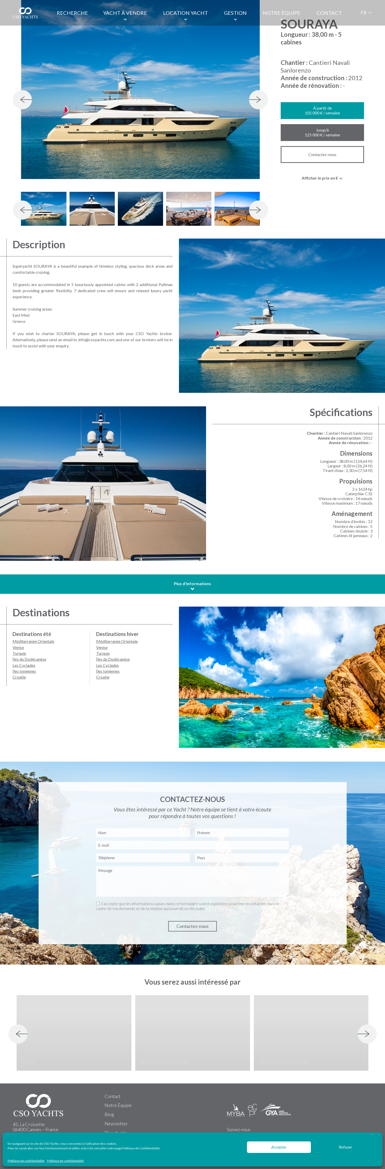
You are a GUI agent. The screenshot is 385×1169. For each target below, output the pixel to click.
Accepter (279, 1147)
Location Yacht (185, 13)
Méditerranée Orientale (33, 641)
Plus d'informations (192, 586)
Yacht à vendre (125, 13)
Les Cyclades (24, 665)
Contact (329, 13)
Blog (109, 1114)
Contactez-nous (322, 154)
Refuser (345, 1147)
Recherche (72, 13)
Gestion (235, 13)
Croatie (19, 677)
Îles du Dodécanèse (29, 659)
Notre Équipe (118, 1105)
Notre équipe (281, 13)
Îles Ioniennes (24, 671)
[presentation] (22, 99)
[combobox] (322, 179)
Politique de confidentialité (26, 1161)
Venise (18, 647)
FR (364, 12)
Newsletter (116, 1123)
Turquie (19, 653)
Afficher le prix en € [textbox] (320, 178)
